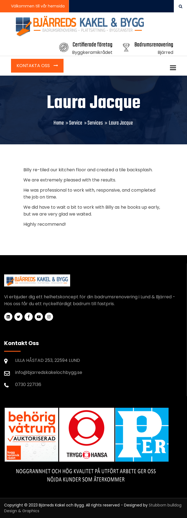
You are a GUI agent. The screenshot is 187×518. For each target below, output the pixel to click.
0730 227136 (28, 384)
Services (95, 123)
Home (59, 123)
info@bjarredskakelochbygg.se (48, 372)
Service (75, 123)
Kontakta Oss (33, 65)
